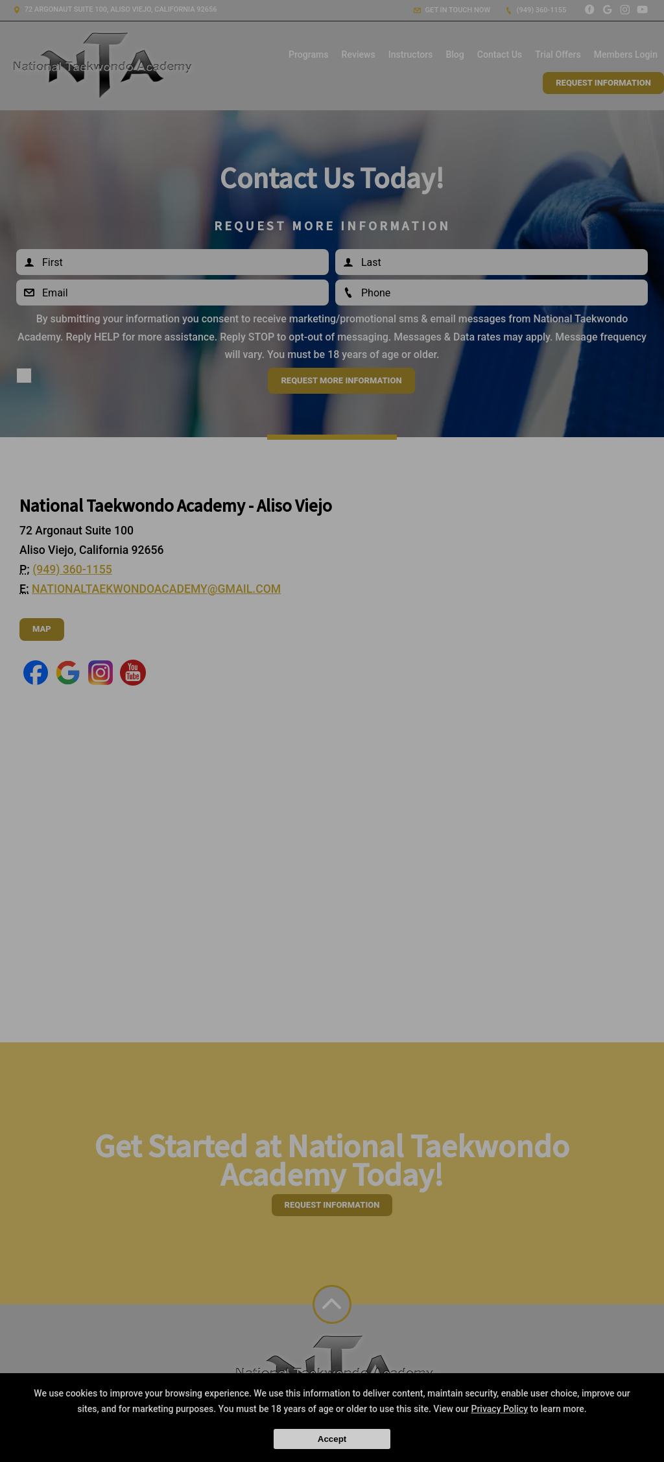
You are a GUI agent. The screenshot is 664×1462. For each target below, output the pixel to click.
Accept (332, 1439)
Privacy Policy (499, 1409)
